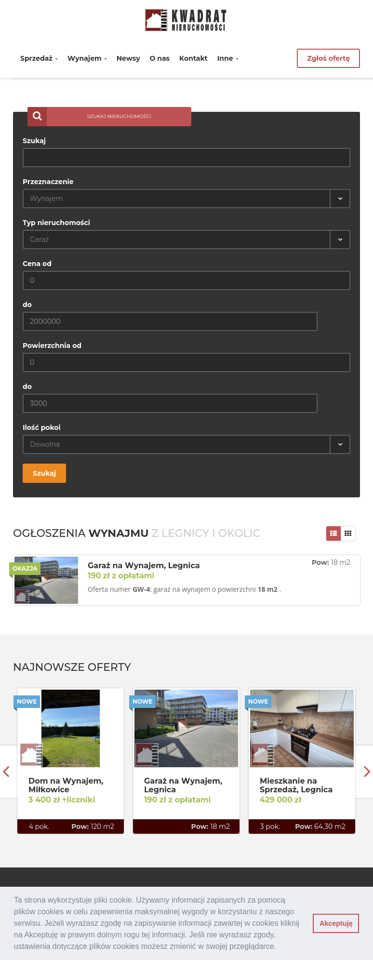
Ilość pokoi (42, 427)
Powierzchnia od (52, 345)
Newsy (128, 58)
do (27, 304)
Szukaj (34, 140)
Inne (228, 58)
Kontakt (193, 58)
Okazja (25, 568)
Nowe (27, 701)
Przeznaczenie (48, 181)
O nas (160, 58)
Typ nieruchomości (56, 222)
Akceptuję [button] (336, 923)
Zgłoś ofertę (328, 58)
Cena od (37, 263)
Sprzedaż (39, 58)
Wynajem (87, 58)
